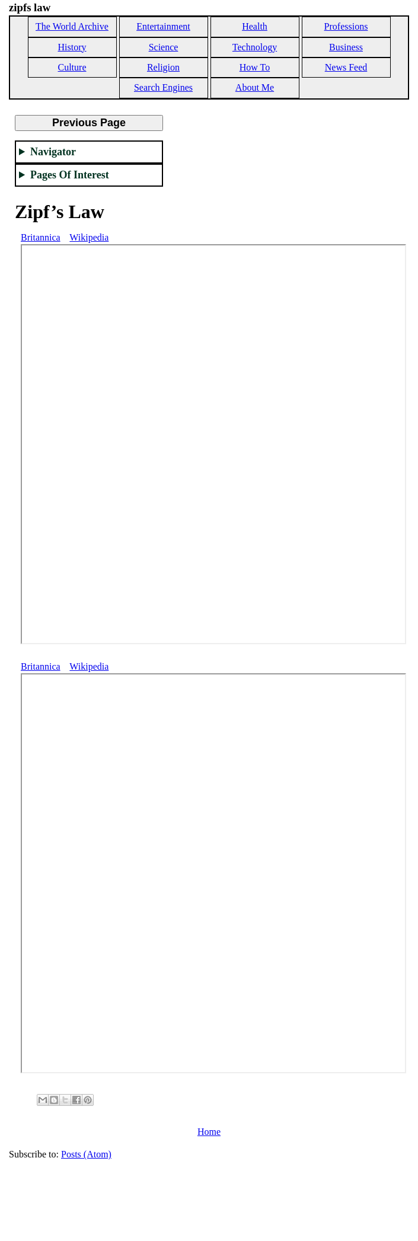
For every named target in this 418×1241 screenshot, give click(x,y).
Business (346, 47)
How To (255, 67)
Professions (346, 26)
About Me (254, 87)
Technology (254, 47)
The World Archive (72, 26)
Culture (72, 67)
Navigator (53, 152)
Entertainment (163, 26)
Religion (163, 67)
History (72, 47)
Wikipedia (89, 237)
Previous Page (89, 123)
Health (254, 26)
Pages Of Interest (69, 175)
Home (209, 1132)
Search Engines (163, 87)
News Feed (346, 67)
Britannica (40, 237)
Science (163, 47)
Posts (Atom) (86, 1154)
